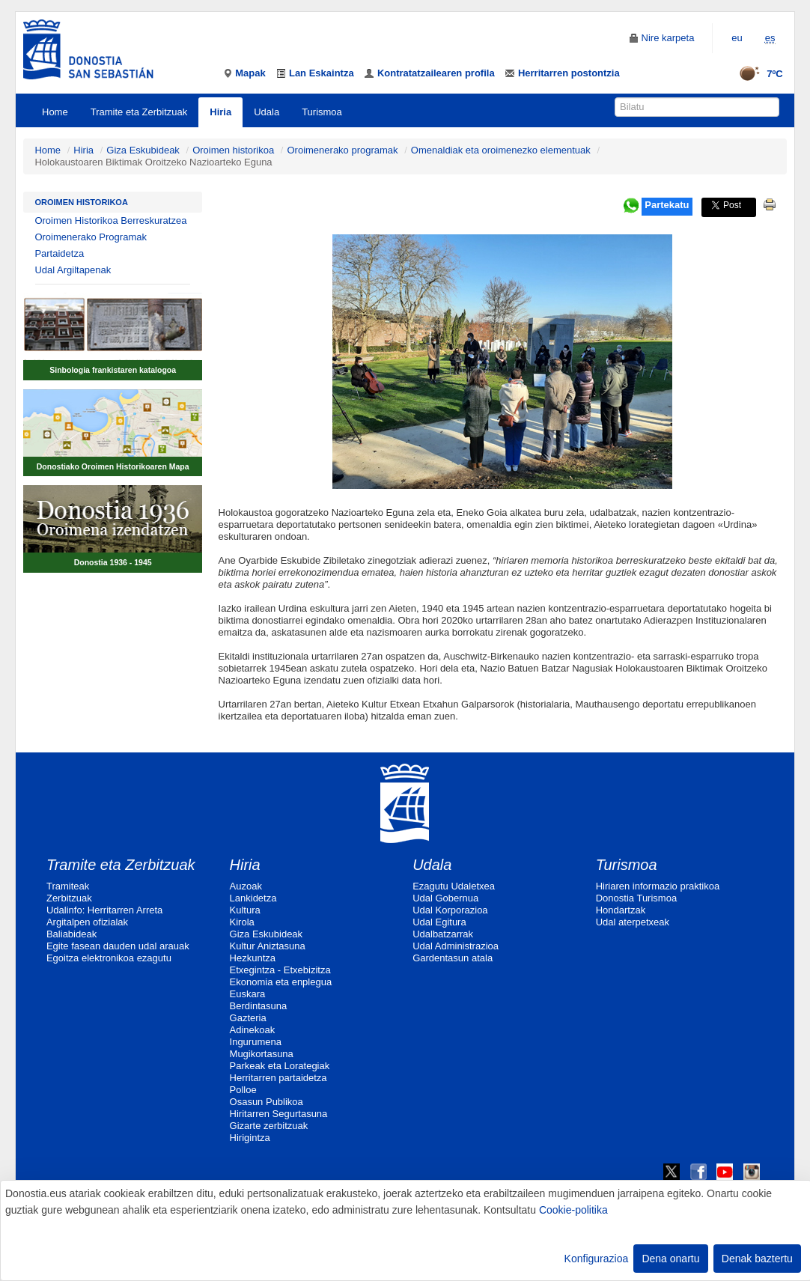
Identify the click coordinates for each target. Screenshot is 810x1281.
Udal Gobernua (445, 898)
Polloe (243, 1089)
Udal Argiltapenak (72, 270)
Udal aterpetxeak (632, 922)
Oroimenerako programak (342, 150)
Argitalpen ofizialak (87, 922)
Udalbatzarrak (442, 934)
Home (55, 112)
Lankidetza (253, 898)
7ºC (755, 73)
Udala (266, 112)
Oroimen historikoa (233, 150)
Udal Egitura (439, 922)
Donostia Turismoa (636, 898)
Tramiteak (67, 886)
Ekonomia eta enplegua (281, 982)
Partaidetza (59, 253)
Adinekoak (252, 1029)
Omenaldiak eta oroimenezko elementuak (501, 150)
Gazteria (248, 1017)
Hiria (220, 112)
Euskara (248, 993)
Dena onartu (670, 1259)
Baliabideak (71, 934)
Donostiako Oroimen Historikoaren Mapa (113, 466)
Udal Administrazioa (455, 946)
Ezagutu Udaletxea (453, 886)
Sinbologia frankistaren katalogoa (112, 369)
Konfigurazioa (596, 1259)
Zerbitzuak (69, 898)
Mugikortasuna (261, 1053)
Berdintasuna (258, 1005)
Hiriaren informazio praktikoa (657, 886)
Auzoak (246, 886)
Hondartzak (620, 910)
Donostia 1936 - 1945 (113, 562)
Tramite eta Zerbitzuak (139, 112)
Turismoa (322, 112)
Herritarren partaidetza (278, 1077)
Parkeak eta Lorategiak (280, 1065)
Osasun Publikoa (266, 1101)
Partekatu (667, 204)
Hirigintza (250, 1137)
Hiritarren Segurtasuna (279, 1113)
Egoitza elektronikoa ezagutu (108, 958)
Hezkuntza (252, 958)
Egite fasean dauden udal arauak (117, 946)
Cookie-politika (573, 1210)
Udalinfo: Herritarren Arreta (104, 910)
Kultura (245, 910)
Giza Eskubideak (143, 150)
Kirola (242, 922)
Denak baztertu (757, 1259)
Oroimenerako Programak (90, 237)
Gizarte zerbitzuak (269, 1125)
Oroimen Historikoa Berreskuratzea (110, 220)
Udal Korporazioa (449, 910)
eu (736, 37)
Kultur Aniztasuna (267, 946)
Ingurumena (255, 1041)
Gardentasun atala (452, 958)
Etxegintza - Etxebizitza (280, 970)
